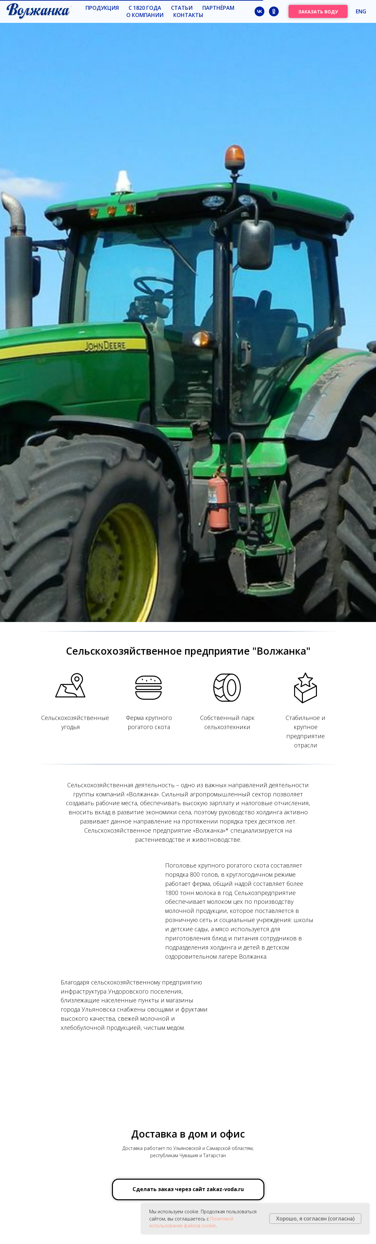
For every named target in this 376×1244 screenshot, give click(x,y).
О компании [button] (145, 15)
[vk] (259, 11)
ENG (361, 11)
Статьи (182, 7)
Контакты (188, 15)
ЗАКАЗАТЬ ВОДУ (318, 11)
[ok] (274, 11)
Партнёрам (218, 7)
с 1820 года (145, 7)
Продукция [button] (102, 7)
